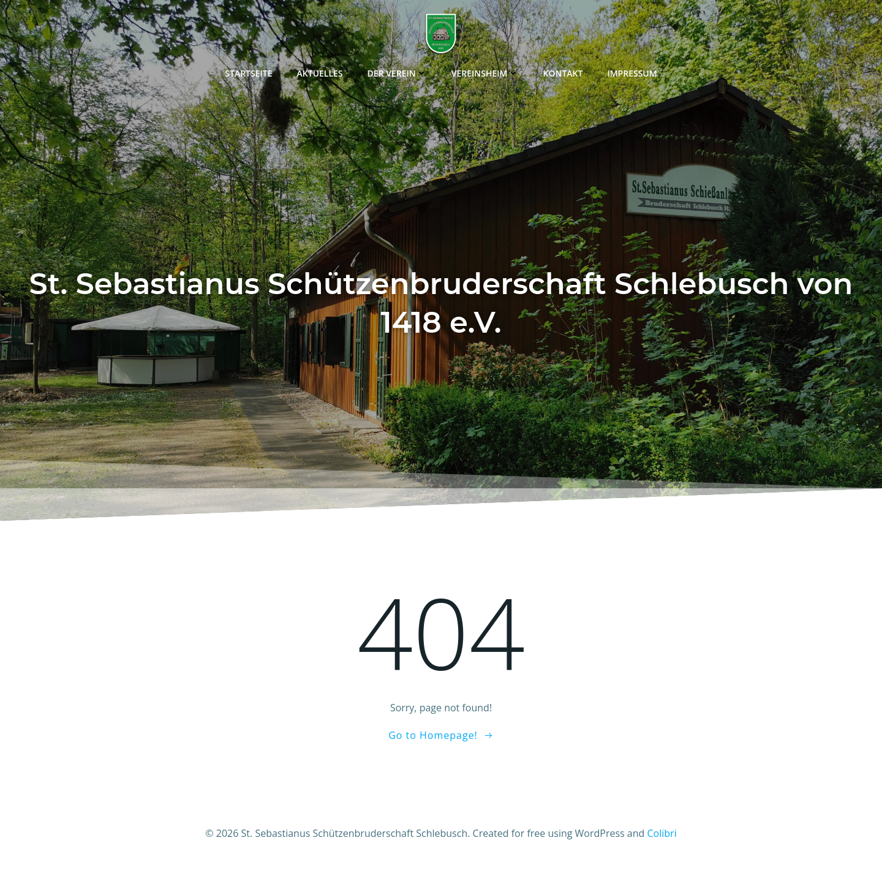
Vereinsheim (485, 73)
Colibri (662, 833)
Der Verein (397, 73)
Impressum (632, 73)
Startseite (248, 73)
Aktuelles (320, 73)
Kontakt (563, 73)
